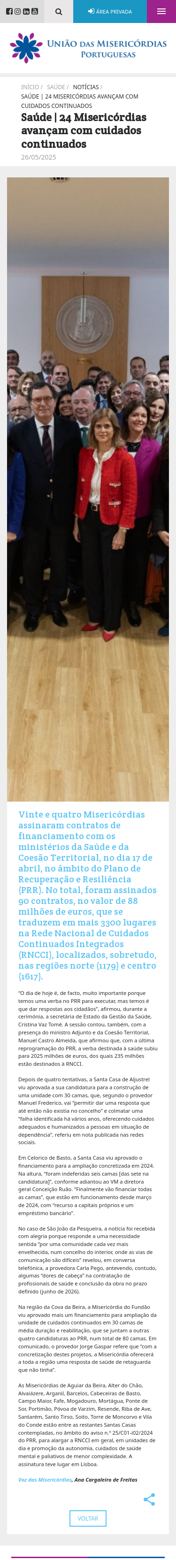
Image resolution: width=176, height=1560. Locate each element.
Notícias (86, 87)
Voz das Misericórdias (45, 1479)
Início (30, 87)
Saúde (56, 87)
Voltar (88, 1518)
